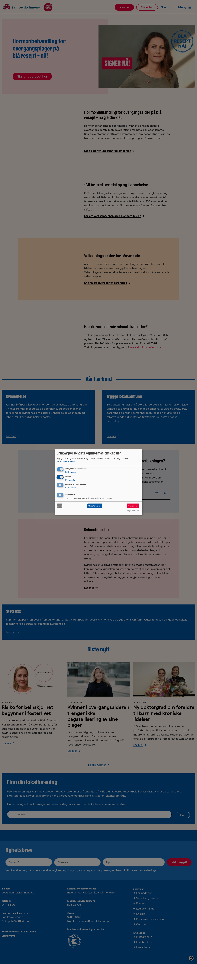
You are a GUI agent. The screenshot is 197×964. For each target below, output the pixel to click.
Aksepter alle (133, 506)
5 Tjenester (70, 487)
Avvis (59, 506)
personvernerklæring (66, 461)
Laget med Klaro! (133, 511)
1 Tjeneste (70, 479)
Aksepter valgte (94, 506)
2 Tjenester (70, 471)
